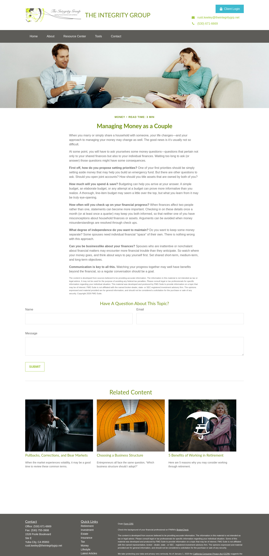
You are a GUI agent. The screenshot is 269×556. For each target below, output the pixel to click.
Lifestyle (85, 549)
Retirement (87, 525)
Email (140, 309)
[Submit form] (34, 366)
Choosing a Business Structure (120, 455)
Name (29, 309)
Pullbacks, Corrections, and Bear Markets (56, 455)
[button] (33, 36)
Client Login (229, 9)
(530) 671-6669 (42, 526)
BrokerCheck (182, 530)
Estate (84, 533)
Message (31, 333)
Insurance (86, 537)
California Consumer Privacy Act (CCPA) (211, 554)
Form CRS (128, 524)
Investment (87, 529)
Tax (83, 541)
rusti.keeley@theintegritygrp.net (43, 545)
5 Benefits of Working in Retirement (196, 455)
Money (85, 545)
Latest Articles (89, 553)
